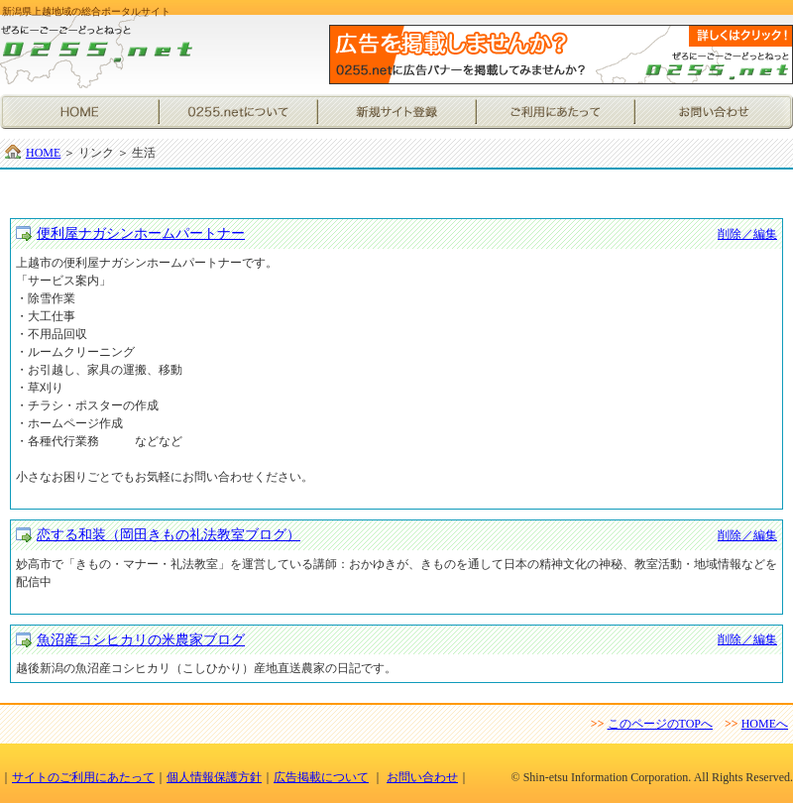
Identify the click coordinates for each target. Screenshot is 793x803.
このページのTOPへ (660, 724)
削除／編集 (747, 234)
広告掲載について (321, 777)
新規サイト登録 (396, 111)
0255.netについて (238, 111)
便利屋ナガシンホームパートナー (141, 233)
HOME (79, 111)
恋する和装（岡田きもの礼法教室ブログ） (168, 534)
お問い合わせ (713, 111)
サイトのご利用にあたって (83, 777)
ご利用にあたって (555, 111)
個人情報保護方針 (214, 777)
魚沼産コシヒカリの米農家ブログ (141, 639)
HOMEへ (764, 724)
